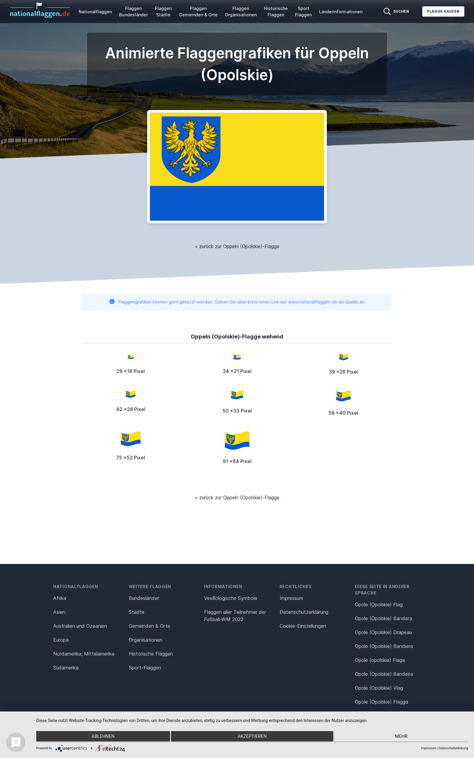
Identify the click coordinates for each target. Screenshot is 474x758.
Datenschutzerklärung (453, 748)
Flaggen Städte (163, 11)
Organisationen (145, 640)
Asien (59, 612)
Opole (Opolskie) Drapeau (383, 632)
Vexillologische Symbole (230, 598)
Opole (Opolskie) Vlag (379, 688)
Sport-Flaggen (145, 668)
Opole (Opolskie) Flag (379, 604)
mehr (403, 737)
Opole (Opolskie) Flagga (381, 702)
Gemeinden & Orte (149, 626)
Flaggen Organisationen (241, 11)
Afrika (59, 598)
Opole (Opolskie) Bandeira (384, 674)
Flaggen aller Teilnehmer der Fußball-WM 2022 (235, 615)
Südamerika (66, 668)
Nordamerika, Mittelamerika (83, 654)
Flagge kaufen (443, 11)
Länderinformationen (340, 11)
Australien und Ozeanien (80, 626)
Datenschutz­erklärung (304, 612)
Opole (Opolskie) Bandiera (384, 646)
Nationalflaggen (95, 11)
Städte (136, 612)
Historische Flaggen (276, 11)
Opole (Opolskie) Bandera (383, 618)
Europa (61, 640)
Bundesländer (144, 598)
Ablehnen (100, 737)
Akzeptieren (252, 737)
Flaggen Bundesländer (133, 11)
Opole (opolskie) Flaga (380, 660)
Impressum (291, 598)
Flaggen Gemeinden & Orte (198, 11)
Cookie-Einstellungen (303, 626)
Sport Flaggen (303, 11)
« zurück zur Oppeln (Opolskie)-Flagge (237, 246)
